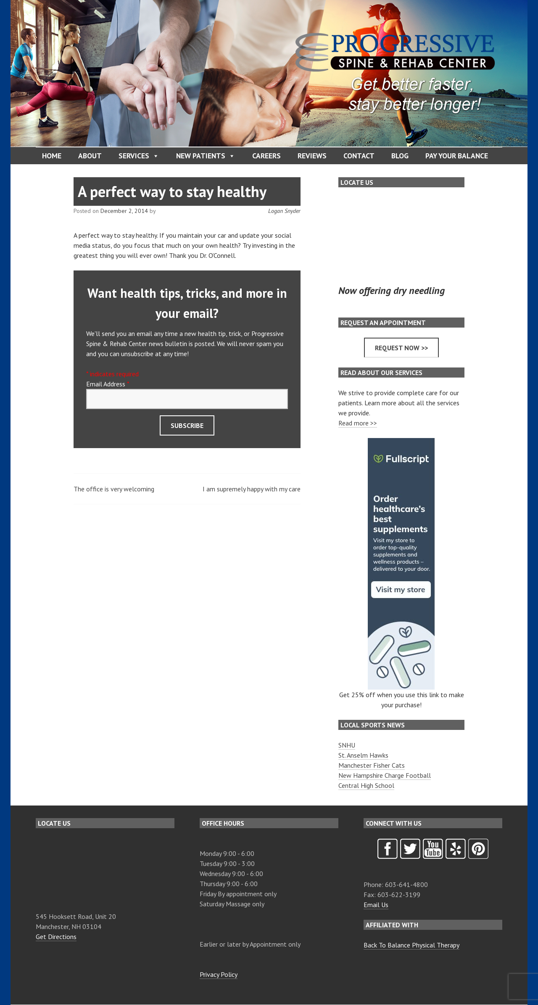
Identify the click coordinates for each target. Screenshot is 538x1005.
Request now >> (401, 348)
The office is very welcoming (114, 489)
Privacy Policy (218, 974)
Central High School (366, 785)
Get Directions (56, 936)
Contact (358, 155)
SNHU (346, 745)
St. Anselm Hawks (363, 755)
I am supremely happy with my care (252, 489)
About (90, 155)
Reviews (312, 155)
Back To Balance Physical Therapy (411, 945)
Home (51, 155)
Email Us (376, 904)
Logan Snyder (284, 211)
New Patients (205, 155)
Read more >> (357, 423)
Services (139, 155)
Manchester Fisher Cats (371, 765)
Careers (266, 155)
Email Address (107, 384)
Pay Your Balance (456, 155)
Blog (400, 155)
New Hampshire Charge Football (384, 775)
